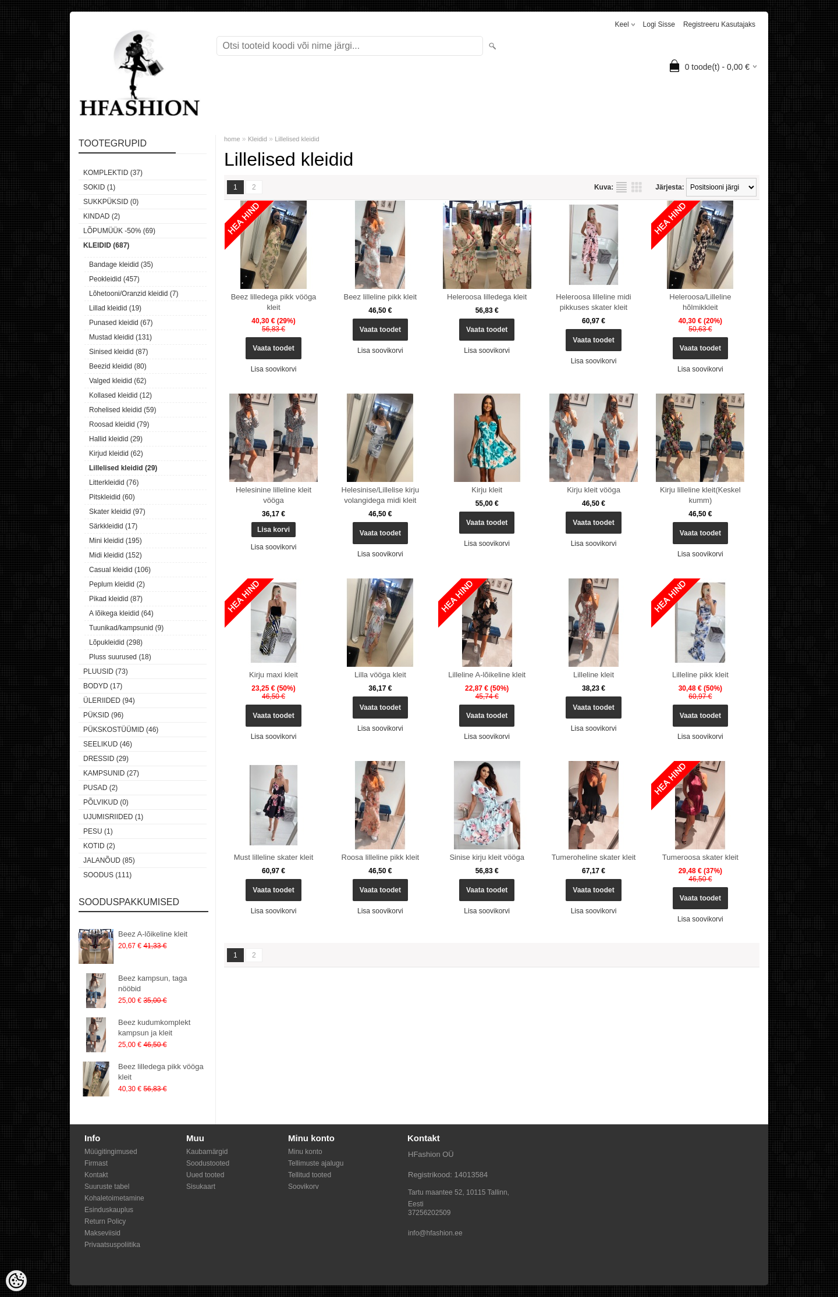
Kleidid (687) (106, 245)
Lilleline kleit (593, 674)
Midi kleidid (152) (115, 555)
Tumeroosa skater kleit (700, 857)
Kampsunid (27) (111, 773)
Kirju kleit (486, 489)
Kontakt (96, 1175)
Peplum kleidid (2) (117, 584)
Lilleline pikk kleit (700, 674)
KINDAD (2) (101, 216)
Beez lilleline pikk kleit (380, 296)
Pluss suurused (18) (120, 657)
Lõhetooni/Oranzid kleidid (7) (133, 294)
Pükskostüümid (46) (120, 730)
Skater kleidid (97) (117, 512)
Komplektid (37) (113, 173)
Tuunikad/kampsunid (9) (126, 628)
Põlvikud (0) (106, 802)
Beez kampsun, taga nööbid (152, 983)
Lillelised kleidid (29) (123, 468)
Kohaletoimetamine (114, 1198)
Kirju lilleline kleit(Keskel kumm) (700, 495)
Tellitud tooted (309, 1175)
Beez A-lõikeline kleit (152, 934)
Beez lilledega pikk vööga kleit (161, 1071)
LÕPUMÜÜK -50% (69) (119, 231)
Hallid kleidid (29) (116, 439)
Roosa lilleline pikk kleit (381, 857)
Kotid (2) (99, 846)
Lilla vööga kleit (380, 674)
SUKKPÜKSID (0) (111, 202)
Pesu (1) (98, 831)
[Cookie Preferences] (16, 1280)
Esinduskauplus (108, 1210)
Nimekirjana (621, 187)
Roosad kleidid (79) (119, 424)
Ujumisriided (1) (113, 817)
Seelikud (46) (107, 744)
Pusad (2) (100, 788)
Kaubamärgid (207, 1152)
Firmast (96, 1163)
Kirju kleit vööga (593, 489)
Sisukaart (200, 1186)
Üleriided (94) (109, 700)
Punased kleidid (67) (120, 323)
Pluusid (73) (105, 671)
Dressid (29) (106, 759)
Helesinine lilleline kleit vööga (273, 495)
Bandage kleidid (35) (121, 264)
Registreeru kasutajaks (719, 24)
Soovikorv (303, 1186)
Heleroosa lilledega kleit (487, 296)
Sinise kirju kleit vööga (486, 857)
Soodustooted (207, 1163)
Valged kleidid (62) (118, 381)
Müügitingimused (110, 1152)
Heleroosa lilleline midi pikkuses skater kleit (593, 302)
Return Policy (105, 1221)
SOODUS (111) (107, 875)
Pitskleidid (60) (112, 497)
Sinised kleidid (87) (118, 352)
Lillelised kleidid (297, 138)
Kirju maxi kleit (273, 674)
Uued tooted (205, 1175)
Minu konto (305, 1152)
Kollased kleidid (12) (120, 395)
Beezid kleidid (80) (118, 366)
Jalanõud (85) (109, 860)
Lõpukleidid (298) (116, 642)
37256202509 (429, 1213)
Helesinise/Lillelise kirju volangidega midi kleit (381, 495)
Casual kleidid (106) (120, 570)
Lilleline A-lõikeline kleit (486, 674)
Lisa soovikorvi (274, 369)
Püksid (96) (103, 715)
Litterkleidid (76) (114, 482)
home (232, 138)
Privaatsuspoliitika (112, 1245)
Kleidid (257, 138)
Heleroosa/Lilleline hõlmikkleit (700, 302)
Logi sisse (659, 24)
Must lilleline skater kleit (274, 857)
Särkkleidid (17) (113, 526)
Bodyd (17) (102, 686)
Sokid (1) (99, 187)
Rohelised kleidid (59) (122, 410)
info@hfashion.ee (435, 1233)
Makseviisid (102, 1233)
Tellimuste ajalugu (315, 1163)
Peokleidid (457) (114, 279)
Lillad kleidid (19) (115, 308)
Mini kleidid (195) (115, 541)
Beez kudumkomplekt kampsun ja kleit (154, 1027)
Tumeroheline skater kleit (594, 857)
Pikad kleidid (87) (116, 599)
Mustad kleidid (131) (120, 337)
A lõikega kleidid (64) (121, 613)
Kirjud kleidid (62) (116, 453)
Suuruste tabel (106, 1186)
